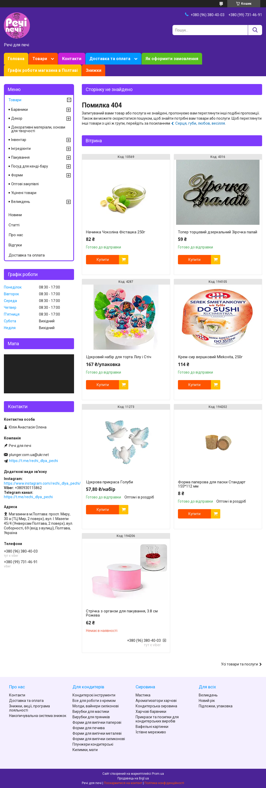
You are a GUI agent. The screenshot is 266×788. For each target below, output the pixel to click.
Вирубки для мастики (90, 711)
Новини (15, 215)
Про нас (16, 235)
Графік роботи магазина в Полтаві (43, 70)
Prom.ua (158, 774)
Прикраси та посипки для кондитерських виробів (157, 719)
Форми (17, 175)
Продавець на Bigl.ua (133, 778)
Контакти (71, 58)
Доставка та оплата (109, 58)
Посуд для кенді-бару (29, 166)
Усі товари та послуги (239, 664)
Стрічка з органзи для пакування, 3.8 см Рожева (122, 613)
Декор (16, 118)
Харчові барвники (151, 711)
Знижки (93, 70)
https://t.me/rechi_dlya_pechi (33, 461)
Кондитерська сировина (156, 706)
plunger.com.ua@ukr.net (29, 455)
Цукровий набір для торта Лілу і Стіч (118, 357)
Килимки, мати (85, 750)
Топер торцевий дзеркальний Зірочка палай (217, 232)
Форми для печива (88, 728)
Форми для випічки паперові (96, 722)
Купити (103, 260)
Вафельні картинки (152, 727)
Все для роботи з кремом (94, 701)
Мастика (143, 695)
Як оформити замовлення (171, 58)
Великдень (20, 202)
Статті (14, 225)
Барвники (19, 109)
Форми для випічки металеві (97, 733)
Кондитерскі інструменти (93, 695)
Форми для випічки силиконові (98, 739)
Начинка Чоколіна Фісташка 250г (115, 232)
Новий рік (207, 701)
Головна (16, 58)
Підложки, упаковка (215, 706)
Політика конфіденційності (164, 783)
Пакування (20, 157)
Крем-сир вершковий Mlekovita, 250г (210, 357)
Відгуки (15, 245)
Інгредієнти (21, 148)
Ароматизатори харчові (156, 701)
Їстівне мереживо (151, 732)
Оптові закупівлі (25, 184)
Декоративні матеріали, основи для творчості (38, 129)
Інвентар (18, 140)
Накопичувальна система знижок (37, 716)
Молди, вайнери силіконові (95, 706)
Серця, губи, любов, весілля (200, 123)
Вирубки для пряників (91, 717)
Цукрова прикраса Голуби (109, 482)
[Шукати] (255, 30)
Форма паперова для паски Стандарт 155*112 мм (211, 484)
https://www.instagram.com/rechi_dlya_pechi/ (42, 483)
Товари (39, 58)
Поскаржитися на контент (123, 783)
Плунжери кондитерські (92, 744)
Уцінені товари (23, 193)
